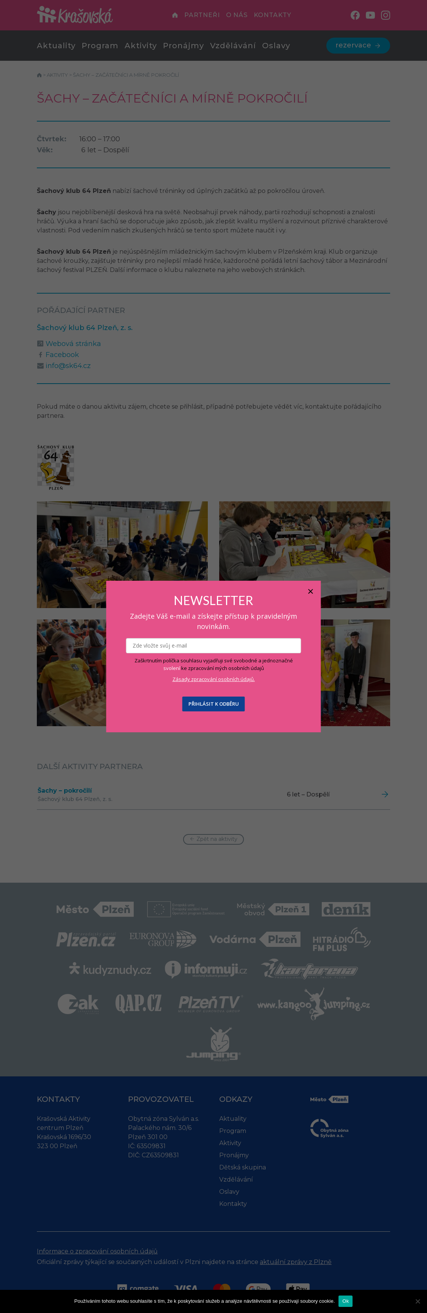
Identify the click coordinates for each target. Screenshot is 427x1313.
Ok (345, 1301)
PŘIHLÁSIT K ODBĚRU (213, 703)
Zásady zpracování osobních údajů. (213, 679)
